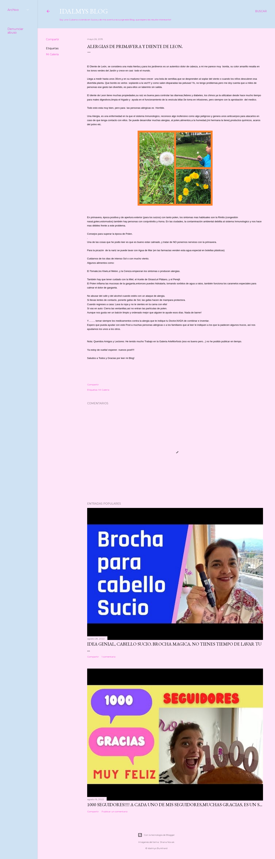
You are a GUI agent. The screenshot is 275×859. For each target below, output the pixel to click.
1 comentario (108, 656)
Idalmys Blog (83, 11)
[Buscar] (261, 11)
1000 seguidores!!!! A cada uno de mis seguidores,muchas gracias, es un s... (174, 804)
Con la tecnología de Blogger (156, 835)
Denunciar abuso (15, 30)
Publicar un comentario (114, 811)
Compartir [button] (52, 39)
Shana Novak (167, 842)
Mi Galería (52, 54)
